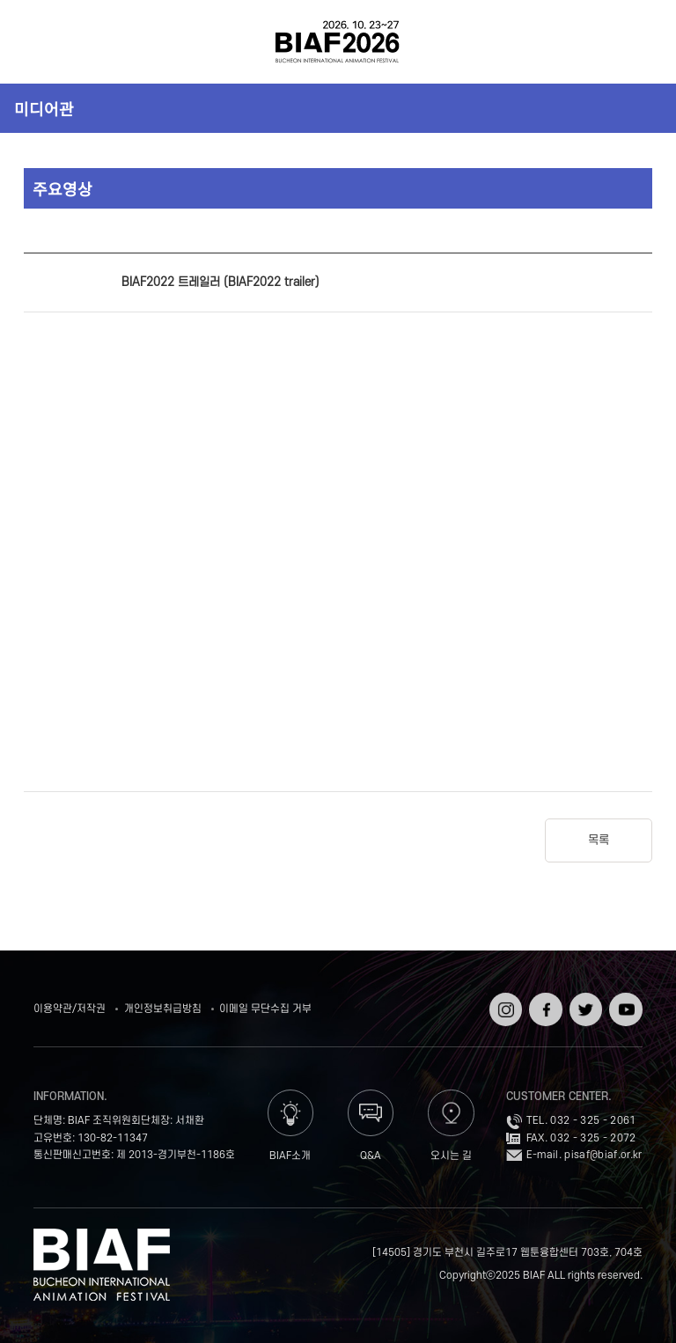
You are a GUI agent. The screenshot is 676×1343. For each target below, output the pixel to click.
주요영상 (62, 188)
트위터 (584, 998)
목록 (598, 840)
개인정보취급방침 (163, 1009)
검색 (637, 42)
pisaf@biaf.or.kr (603, 1155)
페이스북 (543, 1004)
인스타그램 (503, 1004)
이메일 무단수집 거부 (265, 1009)
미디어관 (44, 108)
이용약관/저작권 (69, 1009)
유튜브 (623, 998)
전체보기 (39, 42)
